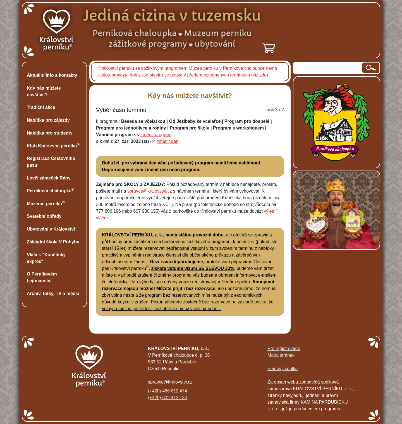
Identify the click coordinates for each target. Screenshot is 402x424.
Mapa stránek (281, 355)
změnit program (155, 134)
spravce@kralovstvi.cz (149, 191)
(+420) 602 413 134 (167, 397)
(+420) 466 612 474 (167, 391)
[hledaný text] (328, 68)
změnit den (167, 141)
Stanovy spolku (282, 368)
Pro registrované (283, 348)
